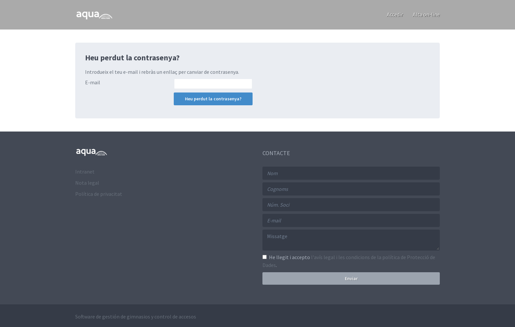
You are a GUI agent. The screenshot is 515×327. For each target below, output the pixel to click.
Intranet (85, 171)
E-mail (92, 82)
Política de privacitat (98, 194)
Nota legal (87, 182)
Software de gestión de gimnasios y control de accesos (135, 316)
